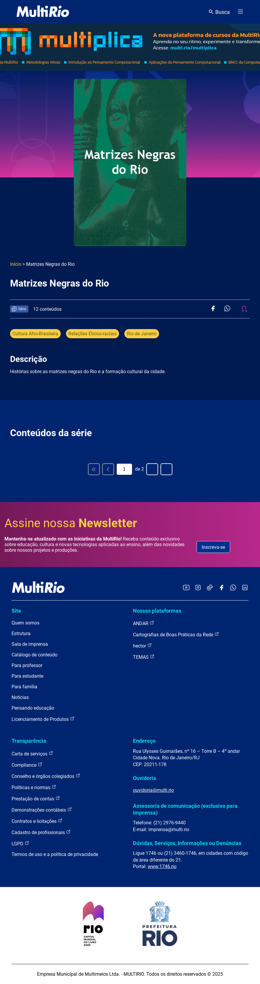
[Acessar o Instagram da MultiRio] (198, 588)
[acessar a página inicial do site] (43, 11)
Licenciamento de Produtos (43, 719)
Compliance (27, 765)
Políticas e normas (34, 787)
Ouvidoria (144, 778)
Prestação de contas (36, 798)
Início (15, 264)
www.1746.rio (162, 866)
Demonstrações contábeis (42, 810)
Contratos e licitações (37, 821)
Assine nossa (70, 523)
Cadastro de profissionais (41, 832)
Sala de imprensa (30, 644)
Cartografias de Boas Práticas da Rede (176, 634)
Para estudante (27, 676)
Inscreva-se (213, 547)
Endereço (144, 741)
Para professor (27, 665)
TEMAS (144, 657)
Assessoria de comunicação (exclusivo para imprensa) (185, 809)
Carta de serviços (32, 753)
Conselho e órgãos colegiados (46, 776)
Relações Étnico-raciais (92, 333)
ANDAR (143, 623)
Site (16, 611)
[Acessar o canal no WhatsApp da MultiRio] (233, 588)
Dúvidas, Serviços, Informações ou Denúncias (187, 843)
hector (142, 645)
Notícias (20, 697)
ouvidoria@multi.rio (153, 790)
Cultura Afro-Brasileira (35, 333)
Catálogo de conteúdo (34, 655)
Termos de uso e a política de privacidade (55, 854)
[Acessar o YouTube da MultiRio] (186, 588)
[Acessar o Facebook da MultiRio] (221, 588)
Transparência (29, 741)
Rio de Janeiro (142, 333)
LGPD (20, 843)
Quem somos (25, 623)
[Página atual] (124, 469)
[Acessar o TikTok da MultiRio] (210, 588)
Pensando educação (33, 708)
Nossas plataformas (157, 611)
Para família (24, 687)
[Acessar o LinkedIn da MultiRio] (244, 588)
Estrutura (21, 633)
